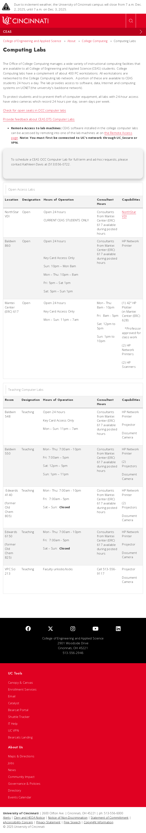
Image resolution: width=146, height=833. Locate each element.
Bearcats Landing (20, 737)
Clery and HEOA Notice (29, 818)
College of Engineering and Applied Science (32, 41)
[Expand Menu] (141, 32)
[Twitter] (50, 629)
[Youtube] (95, 629)
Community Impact (21, 777)
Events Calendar (20, 797)
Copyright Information (98, 822)
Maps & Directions (21, 756)
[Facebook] (28, 629)
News (12, 770)
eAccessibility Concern (18, 822)
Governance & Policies (24, 783)
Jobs (11, 763)
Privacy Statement (48, 822)
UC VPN (13, 730)
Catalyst (13, 703)
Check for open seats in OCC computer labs (34, 110)
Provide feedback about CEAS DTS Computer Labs (39, 119)
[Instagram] (72, 629)
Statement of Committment (109, 818)
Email (12, 696)
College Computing (94, 41)
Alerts (7, 818)
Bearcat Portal (18, 710)
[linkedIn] (118, 629)
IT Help (13, 724)
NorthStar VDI (129, 214)
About (71, 41)
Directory (14, 790)
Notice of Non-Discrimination (67, 818)
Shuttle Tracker (19, 717)
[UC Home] (25, 21)
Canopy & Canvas (20, 682)
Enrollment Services (22, 689)
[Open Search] (131, 21)
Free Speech (72, 822)
